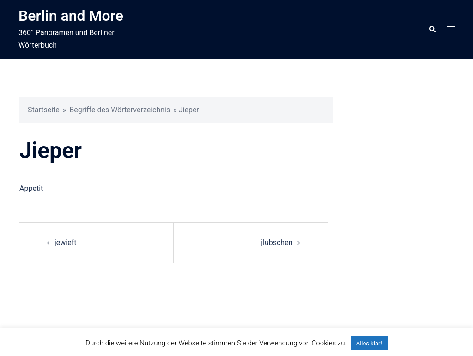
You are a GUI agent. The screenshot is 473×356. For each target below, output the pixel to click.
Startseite (44, 109)
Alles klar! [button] (369, 343)
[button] (432, 29)
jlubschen (276, 242)
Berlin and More (70, 16)
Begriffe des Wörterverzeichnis (119, 109)
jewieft (66, 242)
